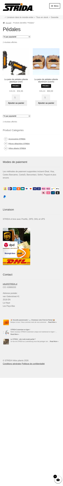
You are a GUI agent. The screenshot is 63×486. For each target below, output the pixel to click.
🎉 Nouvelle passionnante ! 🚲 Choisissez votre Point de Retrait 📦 (33, 320)
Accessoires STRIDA (17, 139)
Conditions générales (12, 364)
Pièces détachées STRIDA (19, 144)
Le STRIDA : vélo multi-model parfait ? (23, 339)
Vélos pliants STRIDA (17, 148)
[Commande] (16, 37)
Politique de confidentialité (33, 364)
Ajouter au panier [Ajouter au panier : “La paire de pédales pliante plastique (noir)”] (16, 103)
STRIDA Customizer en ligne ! (20, 329)
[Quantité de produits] (16, 97)
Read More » (52, 322)
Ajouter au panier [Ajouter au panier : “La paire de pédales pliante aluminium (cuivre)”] (46, 103)
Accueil (8, 23)
